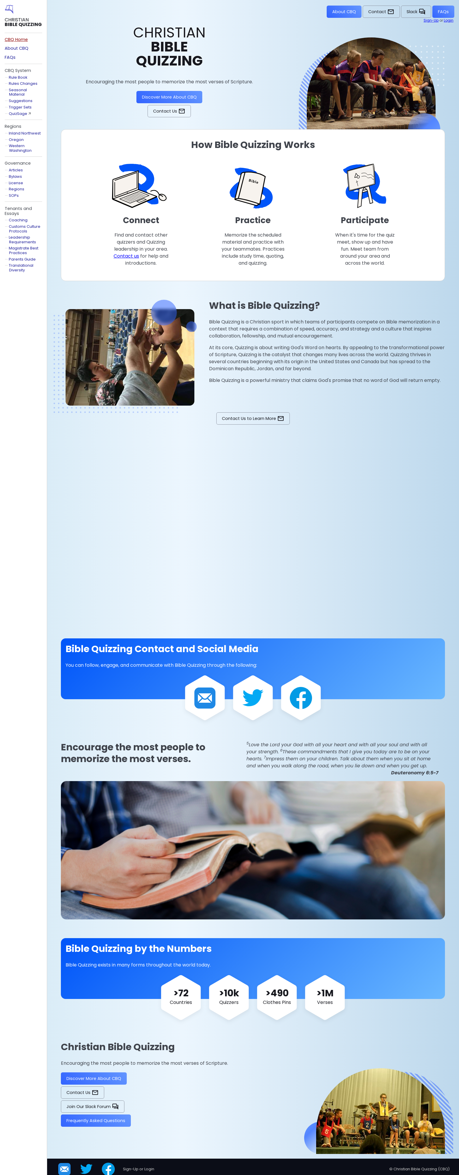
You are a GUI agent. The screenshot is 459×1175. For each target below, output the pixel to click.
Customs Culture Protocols (24, 228)
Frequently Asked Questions (95, 1121)
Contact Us (169, 111)
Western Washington (20, 148)
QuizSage (18, 113)
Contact (381, 12)
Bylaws (15, 176)
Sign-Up (431, 20)
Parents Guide (22, 259)
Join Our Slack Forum (92, 1106)
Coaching (18, 220)
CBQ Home (16, 39)
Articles (16, 170)
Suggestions (20, 100)
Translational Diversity (21, 267)
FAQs (443, 12)
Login (448, 20)
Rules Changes (23, 83)
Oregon (16, 139)
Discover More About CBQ (169, 97)
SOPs (14, 195)
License (16, 182)
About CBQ (344, 12)
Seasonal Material (18, 92)
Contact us (126, 256)
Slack (416, 12)
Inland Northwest (25, 133)
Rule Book (18, 77)
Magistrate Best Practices (23, 250)
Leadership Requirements (22, 239)
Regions (16, 189)
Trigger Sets (20, 107)
